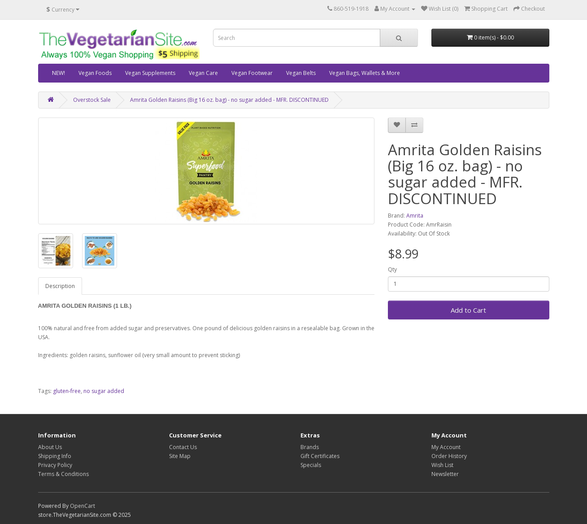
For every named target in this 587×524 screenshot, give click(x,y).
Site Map (180, 456)
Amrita (414, 215)
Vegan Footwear (252, 73)
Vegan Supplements (150, 73)
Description (60, 286)
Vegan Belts (301, 73)
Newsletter (445, 474)
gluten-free (67, 391)
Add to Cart (468, 310)
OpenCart (82, 506)
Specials (310, 465)
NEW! (58, 73)
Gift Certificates (319, 456)
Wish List (442, 465)
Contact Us (183, 447)
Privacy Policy (55, 465)
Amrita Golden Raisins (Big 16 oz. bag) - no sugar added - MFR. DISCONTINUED (229, 100)
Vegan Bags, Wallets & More (364, 73)
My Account (446, 447)
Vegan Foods (95, 73)
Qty (392, 269)
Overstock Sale (92, 100)
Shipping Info (54, 456)
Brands (309, 447)
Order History (449, 456)
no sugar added (103, 391)
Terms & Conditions (63, 474)
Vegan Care (203, 73)
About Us (50, 447)
